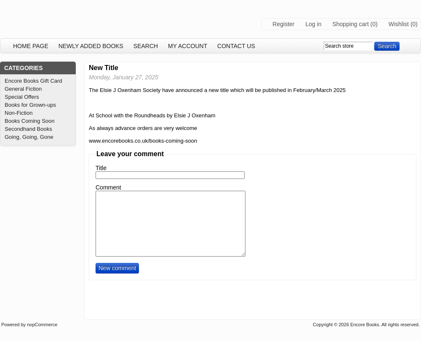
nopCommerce (42, 324)
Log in (313, 24)
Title (101, 168)
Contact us (236, 46)
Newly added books (91, 46)
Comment (108, 187)
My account (187, 46)
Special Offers (22, 97)
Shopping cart (350, 24)
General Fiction (23, 89)
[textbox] (348, 46)
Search (145, 46)
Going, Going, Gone (29, 137)
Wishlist (399, 24)
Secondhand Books (28, 129)
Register (283, 24)
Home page (30, 46)
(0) (374, 24)
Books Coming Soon (30, 121)
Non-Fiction (18, 113)
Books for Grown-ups (30, 105)
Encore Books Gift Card (33, 81)
